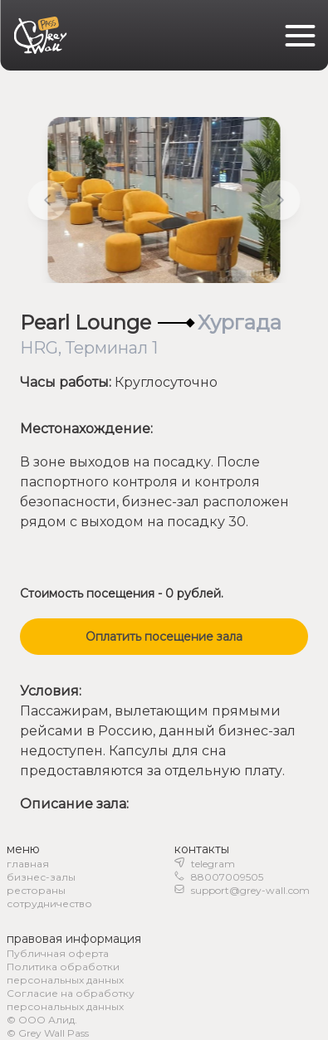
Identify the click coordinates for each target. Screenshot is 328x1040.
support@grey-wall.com (250, 890)
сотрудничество (49, 903)
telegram (213, 863)
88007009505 (227, 877)
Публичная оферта (58, 953)
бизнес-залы (41, 877)
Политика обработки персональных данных (65, 973)
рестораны (36, 890)
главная (28, 863)
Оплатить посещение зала (164, 636)
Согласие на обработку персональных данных (71, 1000)
